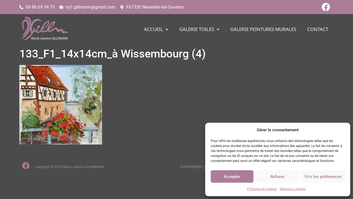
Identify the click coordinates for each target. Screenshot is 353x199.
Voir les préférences (323, 176)
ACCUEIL (156, 29)
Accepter (232, 176)
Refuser (277, 176)
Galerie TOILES (199, 29)
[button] (156, 29)
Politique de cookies (262, 189)
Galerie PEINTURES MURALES (263, 29)
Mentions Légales (293, 189)
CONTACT (317, 29)
